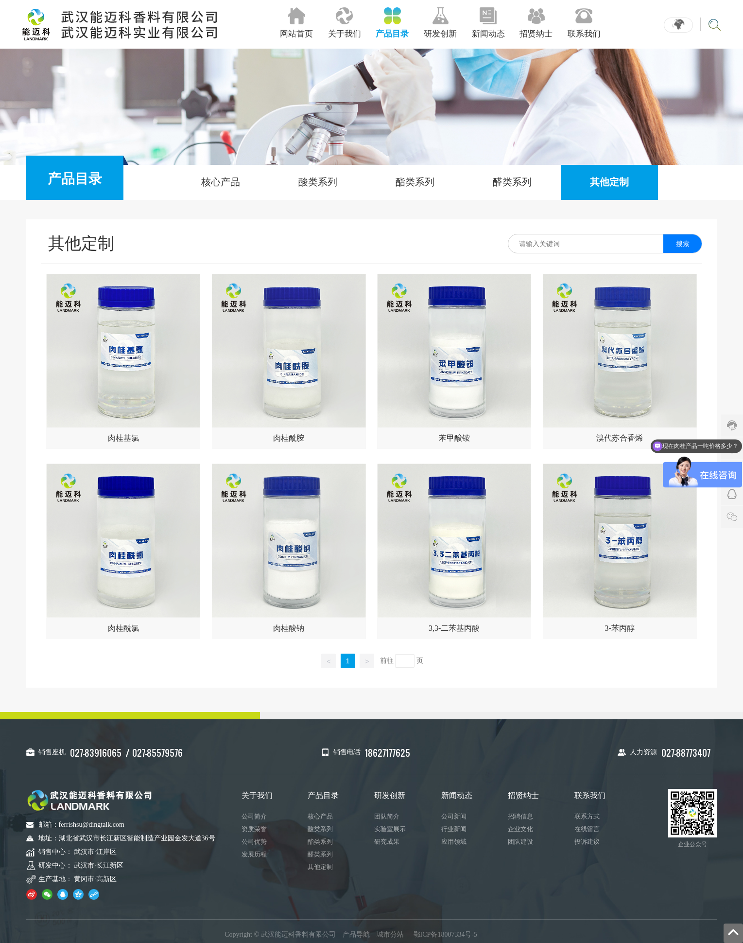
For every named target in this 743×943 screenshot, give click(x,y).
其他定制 (609, 182)
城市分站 (390, 934)
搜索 (683, 244)
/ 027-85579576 (154, 752)
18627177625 (387, 752)
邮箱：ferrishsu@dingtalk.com (81, 824)
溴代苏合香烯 (619, 438)
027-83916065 (95, 752)
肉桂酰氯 (123, 628)
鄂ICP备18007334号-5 (445, 934)
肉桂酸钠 (288, 628)
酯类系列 (415, 182)
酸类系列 (317, 182)
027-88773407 (685, 752)
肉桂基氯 (123, 438)
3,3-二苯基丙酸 (454, 628)
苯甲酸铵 (454, 438)
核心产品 (220, 182)
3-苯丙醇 (620, 628)
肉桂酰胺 (288, 438)
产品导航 (356, 934)
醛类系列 (512, 182)
